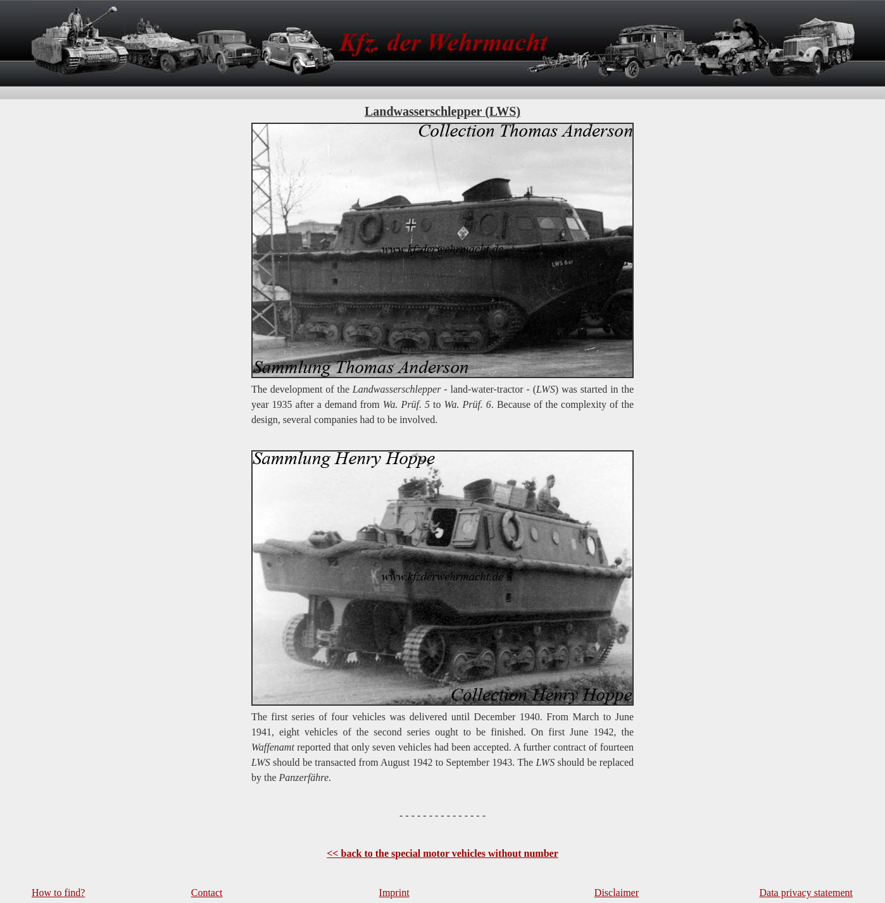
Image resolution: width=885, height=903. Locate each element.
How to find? (58, 892)
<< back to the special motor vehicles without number (442, 853)
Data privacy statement (806, 892)
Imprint (394, 892)
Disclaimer (616, 892)
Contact (207, 892)
